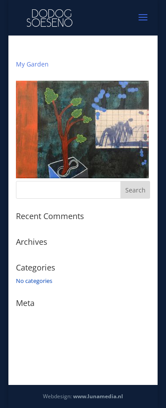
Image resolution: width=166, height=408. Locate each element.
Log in (24, 316)
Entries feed (31, 329)
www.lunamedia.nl (98, 396)
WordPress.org (35, 354)
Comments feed (37, 341)
